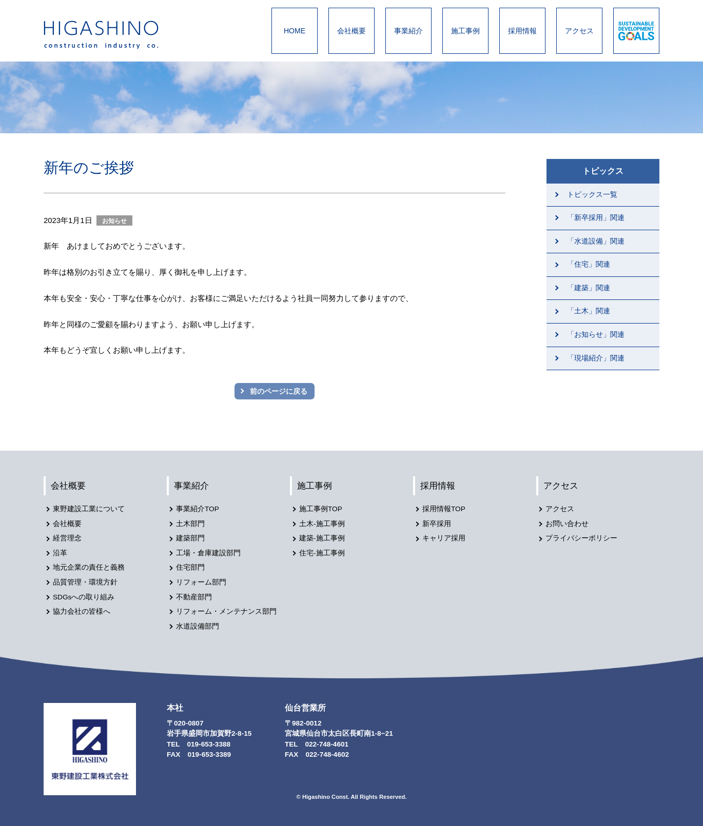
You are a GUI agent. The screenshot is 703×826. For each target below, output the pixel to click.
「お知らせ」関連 (595, 334)
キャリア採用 (443, 538)
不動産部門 (194, 597)
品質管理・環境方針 (85, 582)
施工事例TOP (320, 509)
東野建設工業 (110, 35)
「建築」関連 (588, 288)
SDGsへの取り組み (83, 597)
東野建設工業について (89, 509)
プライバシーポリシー (581, 538)
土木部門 (190, 524)
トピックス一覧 (592, 194)
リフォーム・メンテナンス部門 (226, 611)
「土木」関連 (588, 311)
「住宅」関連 (588, 264)
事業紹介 (408, 31)
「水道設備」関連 (595, 241)
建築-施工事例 (322, 538)
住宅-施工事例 (322, 553)
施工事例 (465, 31)
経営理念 (67, 538)
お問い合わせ (567, 524)
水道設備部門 (197, 626)
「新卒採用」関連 (595, 217)
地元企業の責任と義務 (89, 567)
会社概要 (351, 31)
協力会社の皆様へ (81, 611)
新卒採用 (436, 524)
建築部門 (190, 538)
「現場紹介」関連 (595, 358)
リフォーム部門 (201, 582)
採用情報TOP (443, 509)
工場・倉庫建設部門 (208, 553)
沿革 (60, 553)
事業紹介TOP (197, 509)
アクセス (579, 31)
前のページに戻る (278, 391)
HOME (294, 31)
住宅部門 (190, 567)
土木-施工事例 (322, 524)
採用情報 (522, 31)
